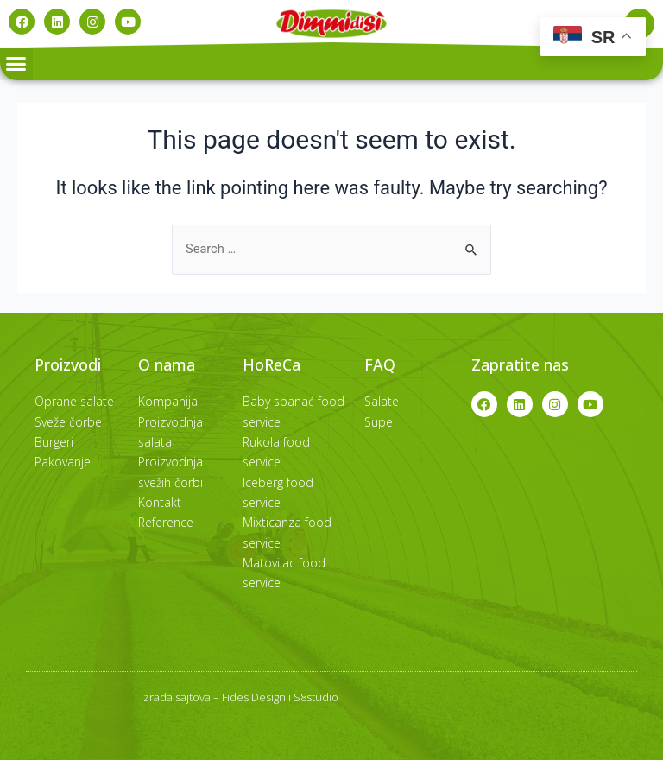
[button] (16, 64)
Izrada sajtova (176, 697)
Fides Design (254, 697)
